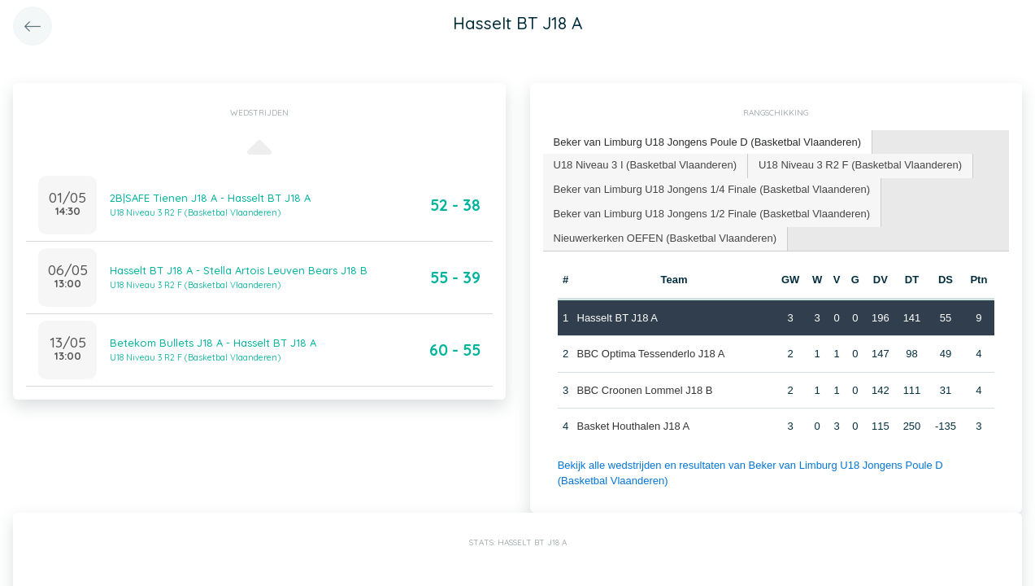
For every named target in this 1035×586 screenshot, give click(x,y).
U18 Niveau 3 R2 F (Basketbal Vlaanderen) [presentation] (860, 165)
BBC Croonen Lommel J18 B (645, 390)
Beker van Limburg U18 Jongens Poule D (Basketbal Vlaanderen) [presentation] (708, 142)
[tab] (708, 142)
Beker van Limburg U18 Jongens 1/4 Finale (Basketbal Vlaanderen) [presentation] (712, 189)
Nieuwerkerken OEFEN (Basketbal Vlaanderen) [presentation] (665, 238)
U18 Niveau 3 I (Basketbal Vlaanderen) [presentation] (645, 165)
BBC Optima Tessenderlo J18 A (651, 354)
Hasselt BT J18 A (617, 318)
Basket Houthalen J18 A (633, 426)
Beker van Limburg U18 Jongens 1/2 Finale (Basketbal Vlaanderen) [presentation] (712, 214)
